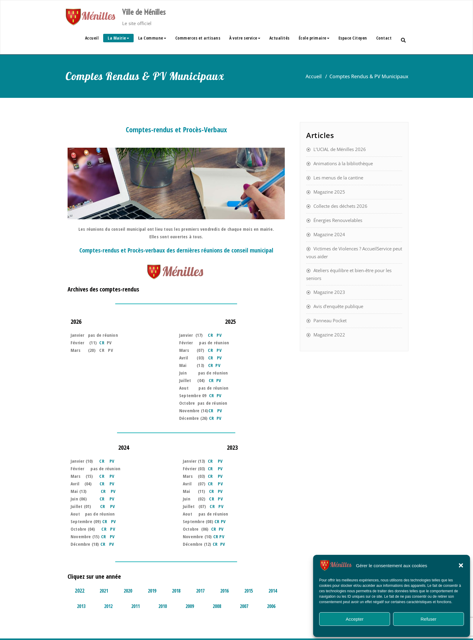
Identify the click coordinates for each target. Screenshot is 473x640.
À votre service (244, 38)
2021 (104, 590)
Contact (384, 38)
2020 (128, 590)
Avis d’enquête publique (338, 306)
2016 (224, 590)
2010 (162, 606)
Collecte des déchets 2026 (340, 206)
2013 (81, 606)
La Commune (152, 38)
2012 (108, 606)
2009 (190, 606)
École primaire (314, 38)
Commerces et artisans (198, 38)
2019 (152, 590)
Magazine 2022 (329, 335)
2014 (272, 590)
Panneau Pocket (330, 320)
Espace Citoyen (352, 38)
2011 (135, 606)
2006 (271, 606)
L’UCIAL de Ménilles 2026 (339, 149)
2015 (248, 590)
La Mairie (118, 38)
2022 (79, 590)
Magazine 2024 (329, 234)
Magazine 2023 (329, 292)
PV (219, 335)
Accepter (354, 619)
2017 (200, 590)
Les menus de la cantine (338, 178)
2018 (176, 590)
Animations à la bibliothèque (343, 163)
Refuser (428, 619)
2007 (244, 606)
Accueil (92, 38)
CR (101, 342)
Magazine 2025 (329, 192)
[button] (461, 565)
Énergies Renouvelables (337, 220)
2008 (217, 606)
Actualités (279, 38)
